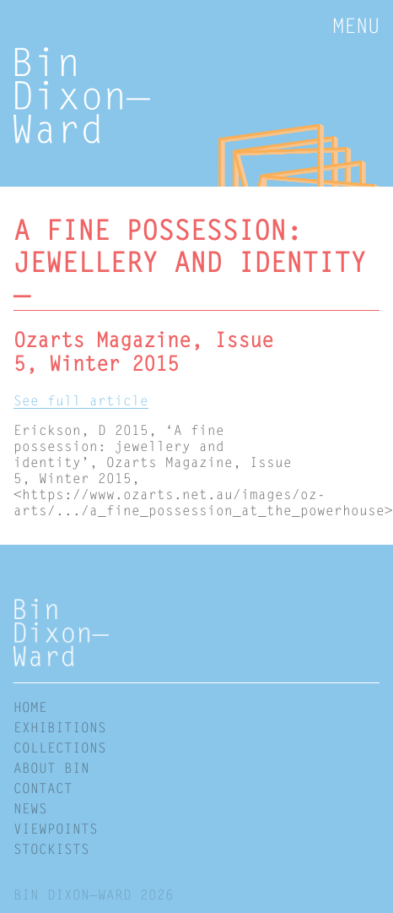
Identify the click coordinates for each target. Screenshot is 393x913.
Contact (43, 788)
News (30, 808)
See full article (80, 400)
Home (30, 706)
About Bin (51, 767)
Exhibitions (59, 727)
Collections (59, 747)
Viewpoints (55, 828)
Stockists (51, 848)
